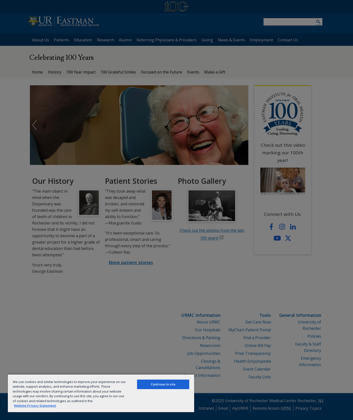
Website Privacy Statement (35, 405)
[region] (101, 393)
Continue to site (163, 384)
